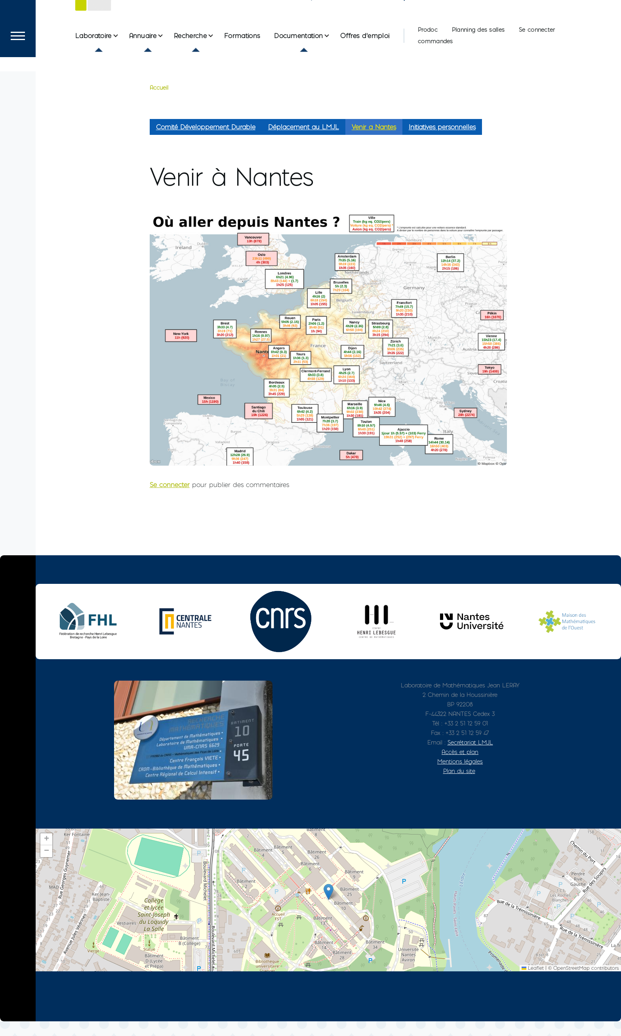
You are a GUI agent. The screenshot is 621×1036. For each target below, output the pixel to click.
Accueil (159, 102)
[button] (328, 906)
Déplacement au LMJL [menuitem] (303, 142)
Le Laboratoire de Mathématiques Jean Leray (262, 21)
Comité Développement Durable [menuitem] (205, 142)
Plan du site (459, 785)
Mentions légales (460, 776)
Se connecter (537, 58)
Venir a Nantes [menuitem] (374, 142)
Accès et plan (460, 766)
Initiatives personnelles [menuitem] (442, 142)
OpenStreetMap (571, 983)
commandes (435, 69)
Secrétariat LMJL (470, 757)
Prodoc (428, 58)
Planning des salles (478, 58)
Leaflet (533, 983)
